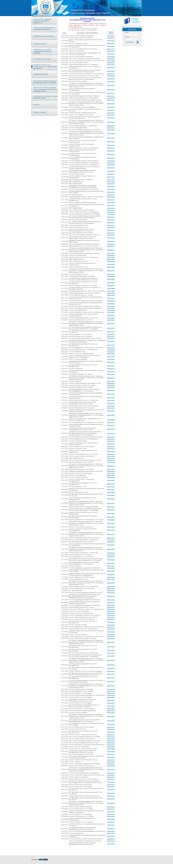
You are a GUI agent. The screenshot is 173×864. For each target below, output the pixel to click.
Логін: (127, 32)
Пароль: (127, 36)
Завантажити (111, 35)
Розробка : (39, 859)
